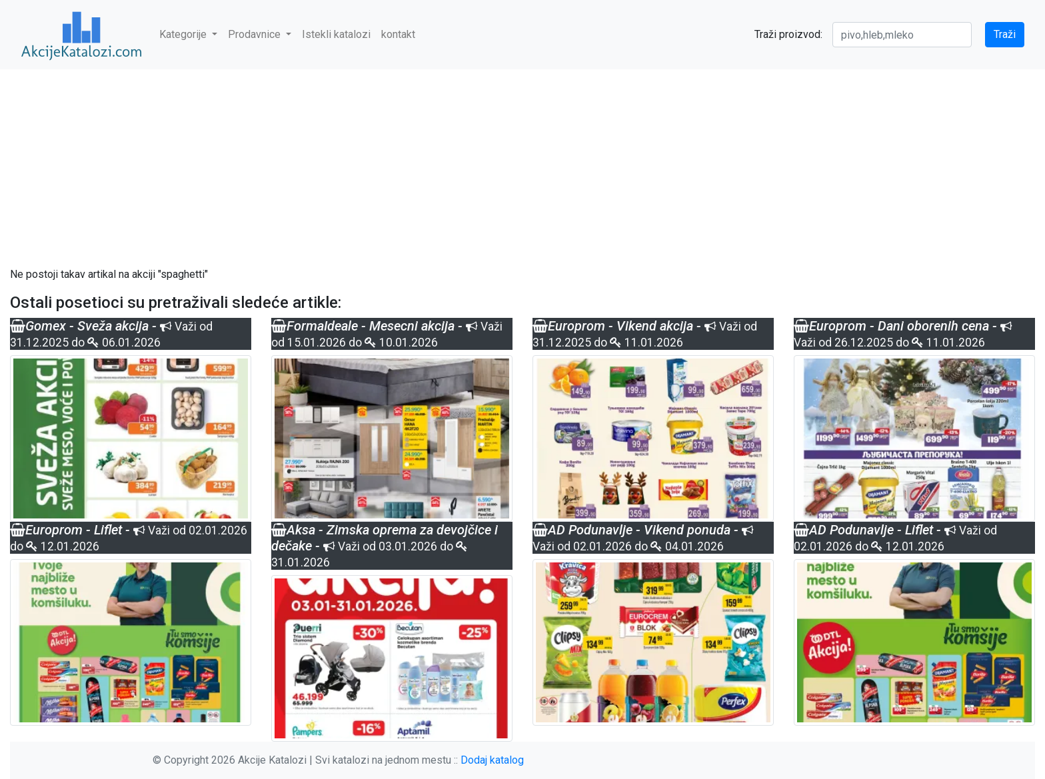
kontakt (398, 34)
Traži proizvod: (788, 34)
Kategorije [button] (184, 34)
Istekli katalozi (336, 34)
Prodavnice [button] (255, 34)
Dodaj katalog (492, 760)
